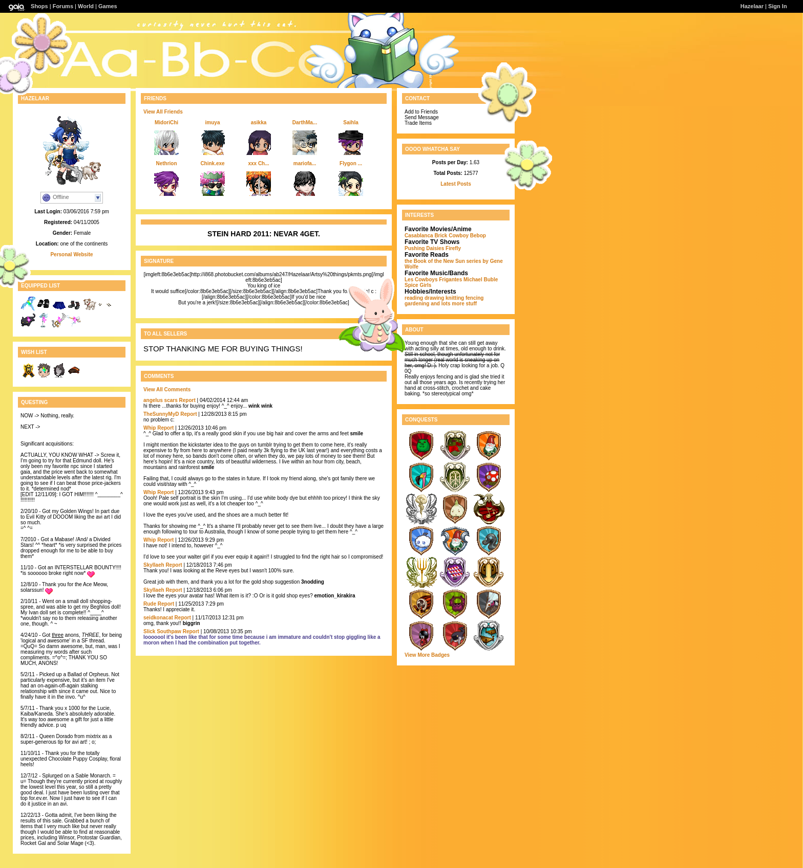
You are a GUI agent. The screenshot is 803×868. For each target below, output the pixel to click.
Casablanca (419, 235)
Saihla (350, 122)
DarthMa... (304, 122)
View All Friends (163, 112)
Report (187, 400)
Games (107, 6)
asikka (259, 122)
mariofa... (304, 163)
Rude (149, 604)
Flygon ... (351, 163)
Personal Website (71, 254)
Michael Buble (480, 279)
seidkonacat (158, 617)
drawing (434, 298)
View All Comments (167, 389)
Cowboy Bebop (467, 235)
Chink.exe (212, 163)
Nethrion (166, 163)
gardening (417, 303)
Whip (149, 428)
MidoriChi (166, 122)
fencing (475, 298)
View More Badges (427, 655)
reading (414, 298)
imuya (212, 122)
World (86, 6)
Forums (63, 6)
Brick (440, 235)
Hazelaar (752, 6)
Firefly (453, 248)
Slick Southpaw (162, 631)
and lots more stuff (454, 303)
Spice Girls (418, 285)
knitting (455, 298)
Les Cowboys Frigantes (433, 279)
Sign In (777, 6)
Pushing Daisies (424, 248)
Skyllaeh (153, 565)
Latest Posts (455, 184)
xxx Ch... (258, 163)
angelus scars (160, 400)
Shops (39, 6)
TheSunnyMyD (161, 414)
